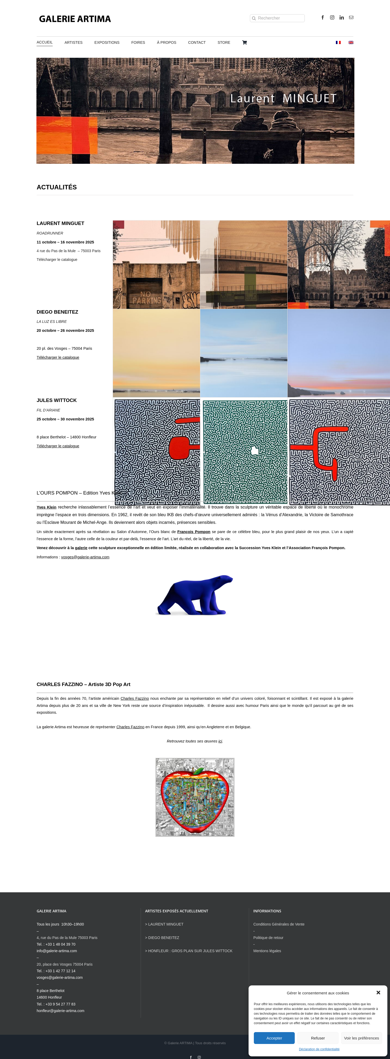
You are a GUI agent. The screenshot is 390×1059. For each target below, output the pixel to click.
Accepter (274, 1038)
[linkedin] (342, 17)
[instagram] (332, 17)
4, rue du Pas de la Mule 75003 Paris (67, 938)
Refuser (318, 1038)
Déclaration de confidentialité (319, 1049)
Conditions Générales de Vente (279, 924)
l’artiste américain (119, 698)
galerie (81, 548)
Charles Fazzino (130, 727)
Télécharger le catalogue (57, 259)
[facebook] (323, 17)
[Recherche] (254, 18)
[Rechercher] (277, 18)
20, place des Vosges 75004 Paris (65, 964)
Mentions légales (267, 951)
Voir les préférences (361, 1038)
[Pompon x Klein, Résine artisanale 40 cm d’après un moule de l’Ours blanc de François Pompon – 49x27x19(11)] (195, 575)
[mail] (351, 17)
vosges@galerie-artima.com (85, 557)
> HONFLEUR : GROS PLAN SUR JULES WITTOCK (189, 951)
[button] (379, 993)
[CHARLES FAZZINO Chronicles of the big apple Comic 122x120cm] (195, 760)
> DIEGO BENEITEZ (162, 938)
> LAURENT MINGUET (164, 924)
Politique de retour (268, 938)
